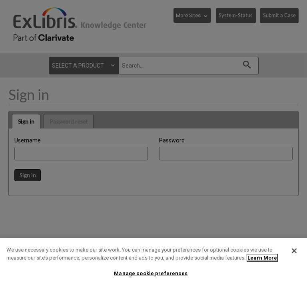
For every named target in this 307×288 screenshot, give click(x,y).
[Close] (294, 251)
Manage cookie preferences (150, 273)
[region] (153, 263)
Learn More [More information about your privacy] (262, 258)
